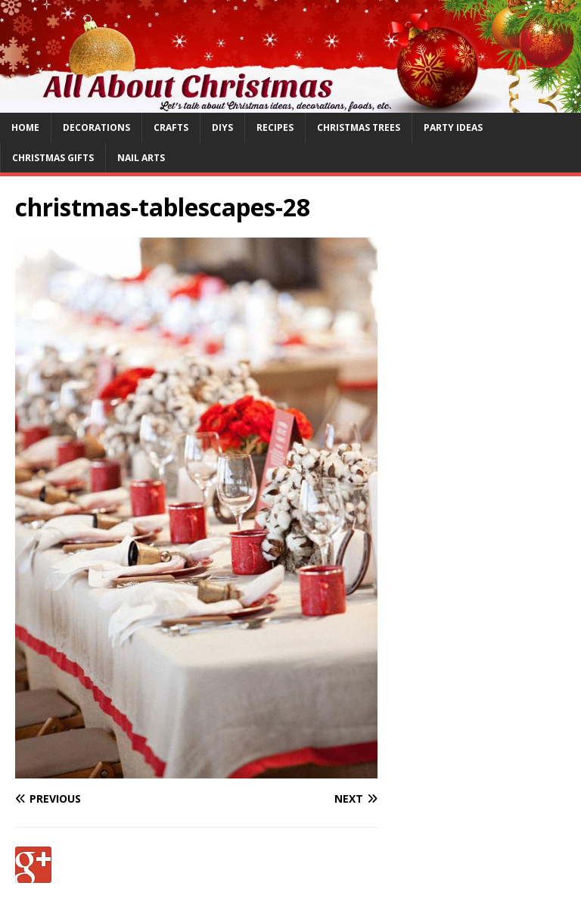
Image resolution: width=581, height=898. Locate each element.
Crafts (171, 127)
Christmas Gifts (53, 157)
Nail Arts (141, 157)
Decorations (96, 127)
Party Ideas (453, 127)
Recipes (275, 127)
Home (25, 127)
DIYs (222, 127)
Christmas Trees (358, 127)
